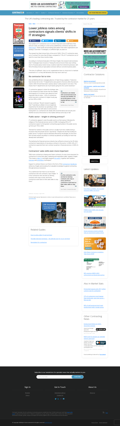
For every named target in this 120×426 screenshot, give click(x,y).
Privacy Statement (103, 422)
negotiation (40, 160)
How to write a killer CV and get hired (41, 235)
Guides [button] (43, 13)
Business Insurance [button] (68, 13)
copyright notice (32, 198)
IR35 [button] (37, 13)
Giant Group (32, 47)
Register (27, 393)
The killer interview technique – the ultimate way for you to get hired (50, 239)
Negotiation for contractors (39, 242)
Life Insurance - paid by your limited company (94, 86)
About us (92, 393)
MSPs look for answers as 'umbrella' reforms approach (94, 337)
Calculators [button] (29, 13)
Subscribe (77, 377)
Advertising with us (60, 393)
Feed (107, 412)
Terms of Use (94, 422)
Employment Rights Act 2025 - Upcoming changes (93, 325)
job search (57, 158)
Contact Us (60, 395)
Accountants (80, 13)
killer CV (39, 158)
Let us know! (103, 354)
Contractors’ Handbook (69, 164)
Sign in (27, 395)
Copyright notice (48, 422)
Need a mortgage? (89, 94)
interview (31, 160)
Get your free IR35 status (97, 13)
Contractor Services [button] (54, 13)
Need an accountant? (90, 81)
